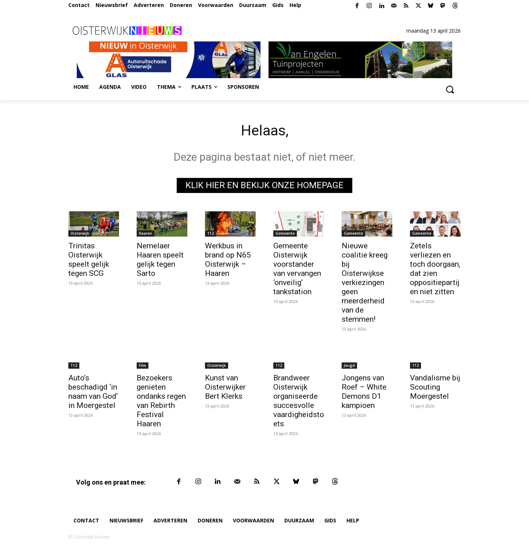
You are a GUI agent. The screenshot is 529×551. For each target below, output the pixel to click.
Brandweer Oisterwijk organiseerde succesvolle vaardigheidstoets (298, 400)
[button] (450, 89)
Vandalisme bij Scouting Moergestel (435, 387)
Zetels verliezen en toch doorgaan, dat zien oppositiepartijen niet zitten (435, 268)
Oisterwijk (80, 233)
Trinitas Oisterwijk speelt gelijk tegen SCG (88, 259)
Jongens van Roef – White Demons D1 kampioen (364, 391)
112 (210, 233)
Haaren (145, 233)
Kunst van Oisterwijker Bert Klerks (225, 387)
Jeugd (349, 365)
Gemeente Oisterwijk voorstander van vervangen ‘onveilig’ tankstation (297, 268)
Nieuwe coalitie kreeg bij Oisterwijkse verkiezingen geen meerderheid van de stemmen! (365, 282)
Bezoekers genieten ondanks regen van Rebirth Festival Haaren (161, 400)
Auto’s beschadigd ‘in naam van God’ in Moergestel (93, 391)
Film (142, 365)
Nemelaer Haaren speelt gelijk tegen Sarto (160, 259)
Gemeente (285, 233)
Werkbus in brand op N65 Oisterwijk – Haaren (228, 259)
